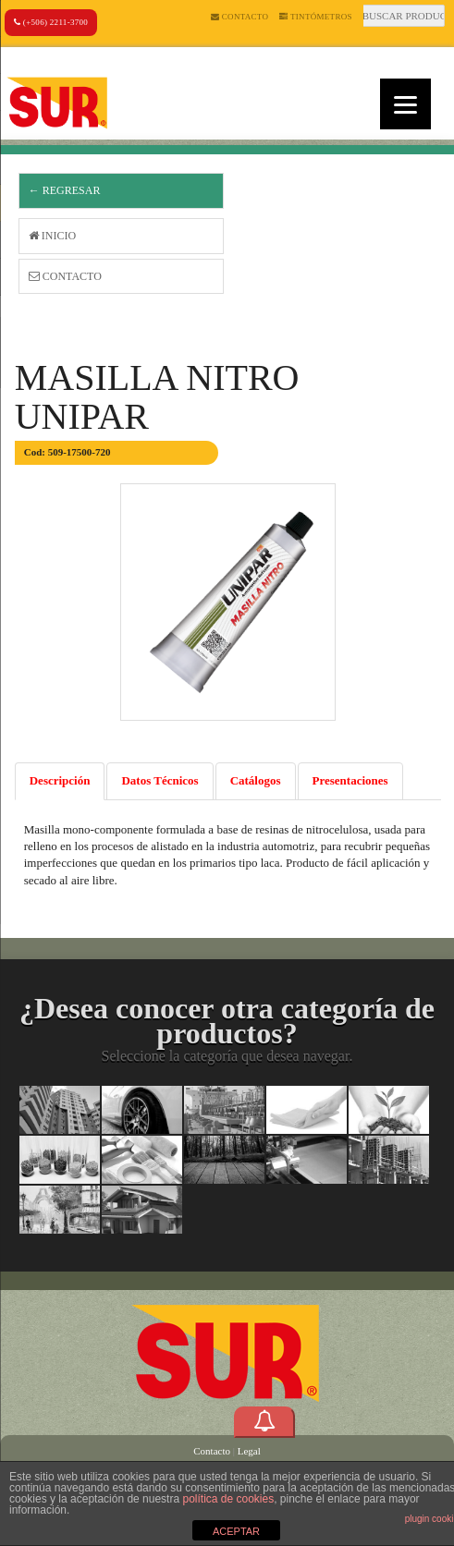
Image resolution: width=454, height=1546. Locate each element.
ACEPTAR (236, 1531)
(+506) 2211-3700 (51, 22)
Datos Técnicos (159, 780)
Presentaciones (350, 780)
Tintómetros (315, 16)
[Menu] (405, 104)
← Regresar (65, 190)
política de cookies (228, 1498)
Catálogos (255, 780)
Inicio (52, 235)
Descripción (60, 780)
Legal (249, 1450)
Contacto (239, 16)
